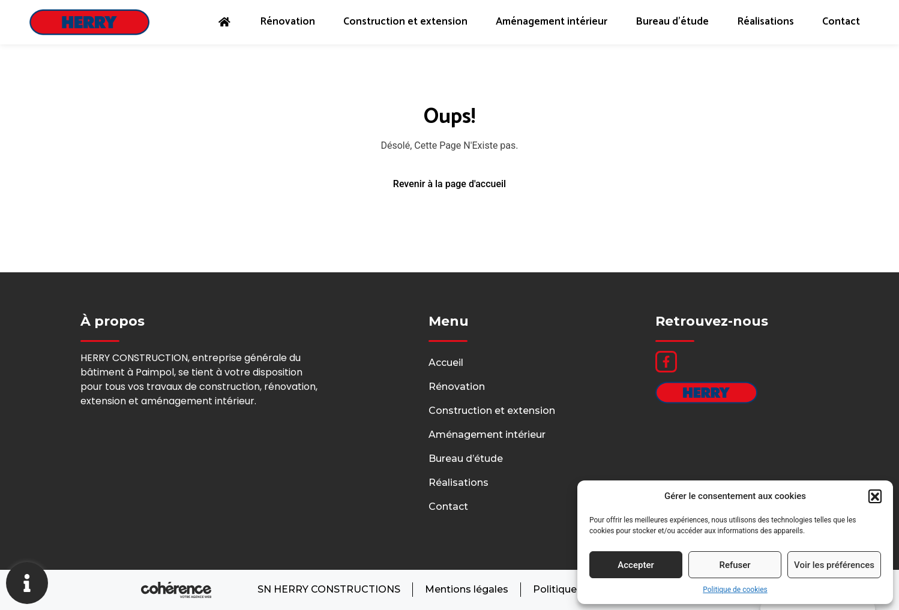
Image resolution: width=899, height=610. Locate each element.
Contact (841, 22)
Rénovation (279, 22)
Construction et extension (398, 22)
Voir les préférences (834, 565)
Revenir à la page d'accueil (449, 184)
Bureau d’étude (669, 22)
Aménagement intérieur (547, 22)
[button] (875, 496)
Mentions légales (466, 590)
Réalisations (764, 22)
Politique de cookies (735, 589)
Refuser (734, 565)
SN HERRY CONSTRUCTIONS (327, 590)
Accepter (636, 565)
